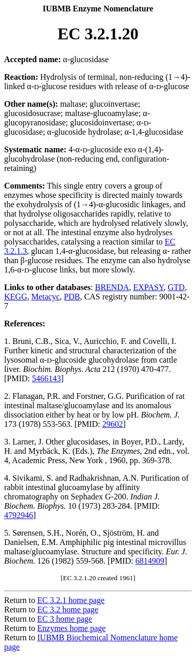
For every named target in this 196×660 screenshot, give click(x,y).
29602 (112, 424)
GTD (176, 287)
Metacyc (45, 296)
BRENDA (112, 287)
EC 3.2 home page (67, 609)
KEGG (15, 296)
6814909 (149, 560)
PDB (72, 296)
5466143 (46, 378)
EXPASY (148, 287)
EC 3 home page (64, 618)
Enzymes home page (71, 628)
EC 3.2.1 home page (70, 600)
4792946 (18, 515)
